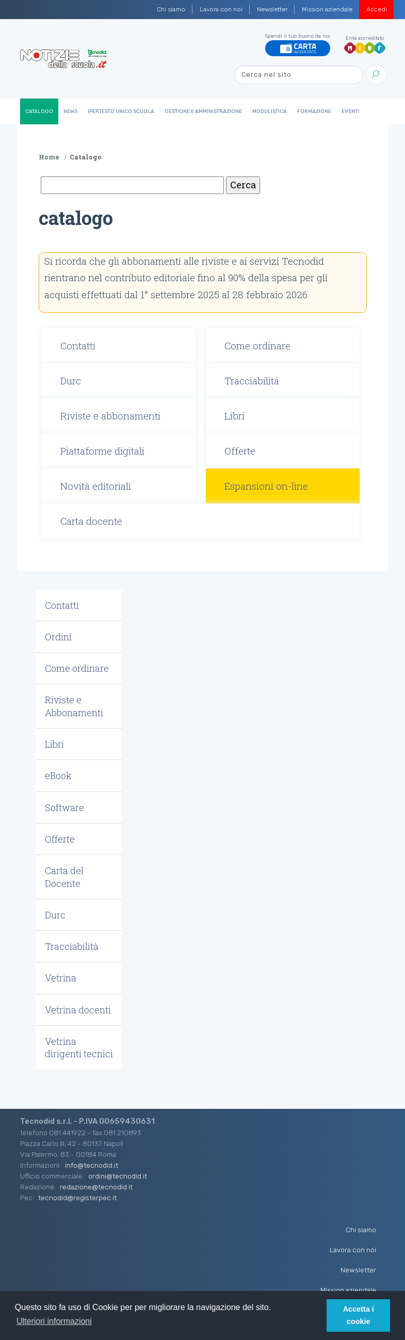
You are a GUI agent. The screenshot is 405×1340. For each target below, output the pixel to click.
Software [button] (64, 807)
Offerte (239, 450)
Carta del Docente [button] (64, 876)
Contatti (77, 345)
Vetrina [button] (60, 978)
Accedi (376, 9)
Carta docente (91, 520)
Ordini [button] (58, 637)
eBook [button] (58, 775)
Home (49, 157)
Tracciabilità (251, 380)
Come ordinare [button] (77, 668)
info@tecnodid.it (91, 1165)
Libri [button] (54, 744)
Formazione (314, 111)
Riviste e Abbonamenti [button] (74, 705)
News (70, 111)
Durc (70, 380)
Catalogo (39, 111)
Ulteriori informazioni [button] (54, 1321)
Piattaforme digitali (102, 450)
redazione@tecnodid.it (96, 1187)
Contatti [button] (62, 605)
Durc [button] (55, 915)
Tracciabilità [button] (72, 946)
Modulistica (269, 111)
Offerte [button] (60, 839)
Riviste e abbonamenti (110, 415)
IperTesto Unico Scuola (121, 111)
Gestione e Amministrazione (203, 111)
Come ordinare (257, 345)
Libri (234, 415)
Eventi (350, 111)
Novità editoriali (95, 485)
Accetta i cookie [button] (358, 1315)
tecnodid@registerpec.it (77, 1197)
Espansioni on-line (266, 485)
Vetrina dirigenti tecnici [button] (79, 1047)
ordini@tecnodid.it (117, 1176)
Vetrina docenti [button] (78, 1010)
